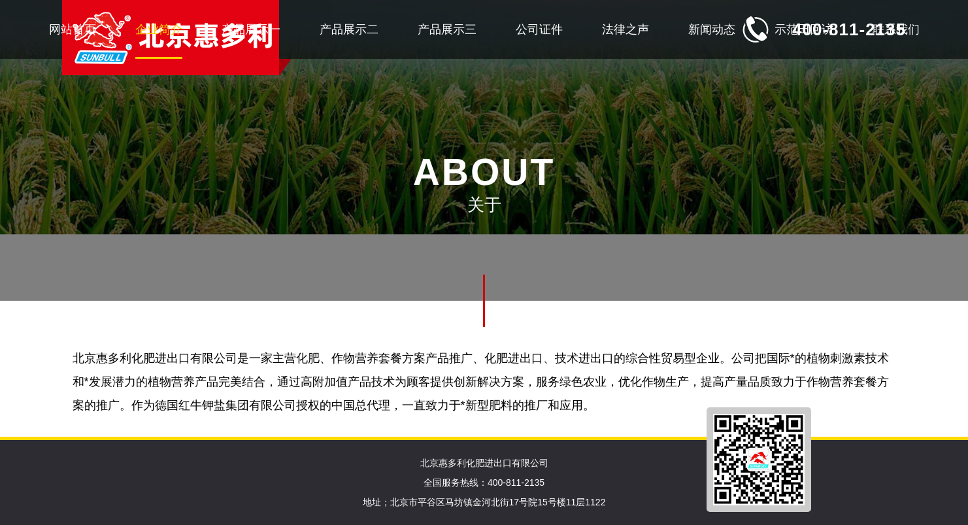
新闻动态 (711, 29)
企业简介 (158, 29)
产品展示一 (251, 29)
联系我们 (896, 29)
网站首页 (72, 29)
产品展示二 (349, 29)
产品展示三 (447, 29)
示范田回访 (804, 29)
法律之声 (625, 29)
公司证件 (539, 29)
